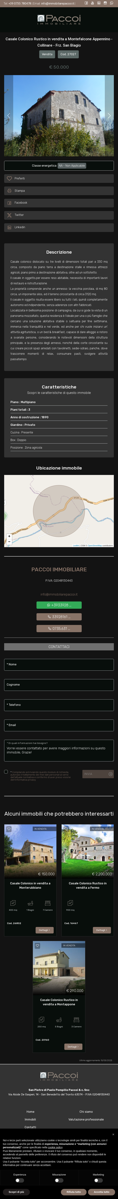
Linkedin (16, 227)
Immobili (30, 1119)
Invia (88, 774)
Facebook (17, 203)
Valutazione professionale (86, 1119)
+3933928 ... (59, 605)
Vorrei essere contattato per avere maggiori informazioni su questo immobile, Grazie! (59, 750)
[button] (113, 1134)
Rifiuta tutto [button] (74, 1192)
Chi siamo (86, 1111)
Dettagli (44, 930)
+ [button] (9, 536)
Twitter (15, 215)
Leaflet (76, 545)
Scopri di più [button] (16, 1192)
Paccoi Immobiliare (59, 569)
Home (30, 1111)
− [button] (9, 542)
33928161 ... (59, 617)
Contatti (30, 1127)
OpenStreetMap (95, 545)
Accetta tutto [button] (101, 1192)
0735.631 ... (59, 628)
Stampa (16, 190)
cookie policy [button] (55, 1147)
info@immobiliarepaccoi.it (59, 594)
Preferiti (19, 179)
